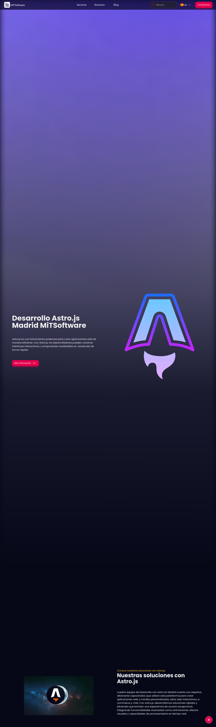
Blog (116, 4)
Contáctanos (204, 4)
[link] (14, 5)
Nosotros (99, 4)
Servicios (82, 4)
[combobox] (163, 4)
